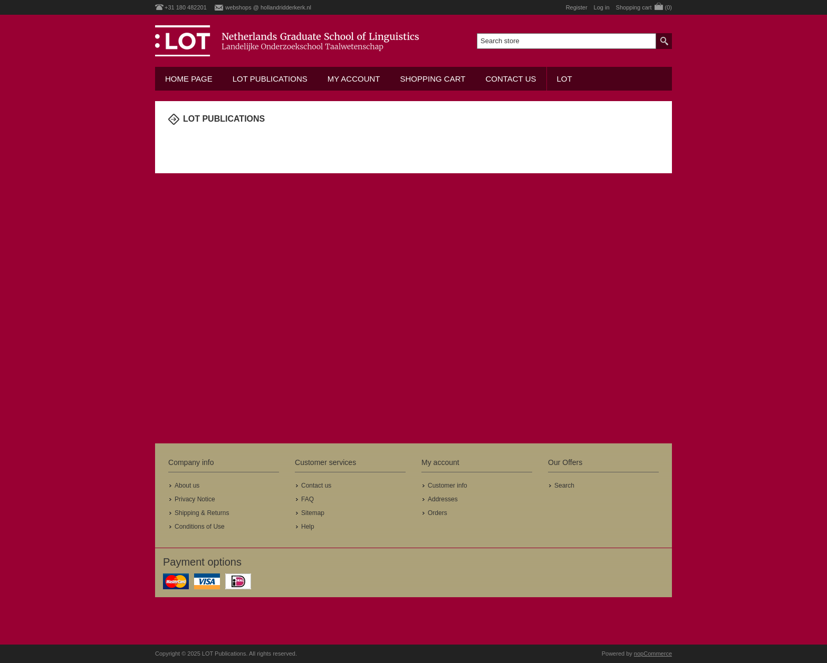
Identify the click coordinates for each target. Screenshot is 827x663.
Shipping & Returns (202, 513)
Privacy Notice (195, 499)
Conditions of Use (200, 526)
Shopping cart (432, 78)
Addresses (443, 499)
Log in (602, 7)
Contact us (510, 78)
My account (354, 78)
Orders (437, 513)
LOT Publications (270, 78)
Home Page (189, 78)
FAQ (307, 499)
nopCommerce (653, 653)
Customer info (447, 485)
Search (564, 485)
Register (577, 7)
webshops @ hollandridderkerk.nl (268, 7)
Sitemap (312, 513)
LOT (564, 78)
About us (187, 485)
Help (307, 526)
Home (173, 140)
